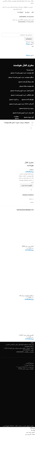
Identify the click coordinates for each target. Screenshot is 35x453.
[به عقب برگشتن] (31, 61)
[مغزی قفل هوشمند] (26, 137)
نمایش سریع (31, 189)
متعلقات (31, 169)
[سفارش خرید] (32, 125)
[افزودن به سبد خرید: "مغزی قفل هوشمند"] (27, 185)
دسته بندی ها (30, 70)
